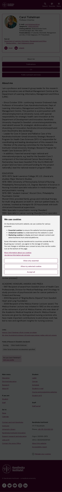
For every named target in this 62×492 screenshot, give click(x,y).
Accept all (31, 272)
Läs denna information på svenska (17, 255)
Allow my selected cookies (31, 266)
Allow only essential (31, 261)
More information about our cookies (17, 253)
